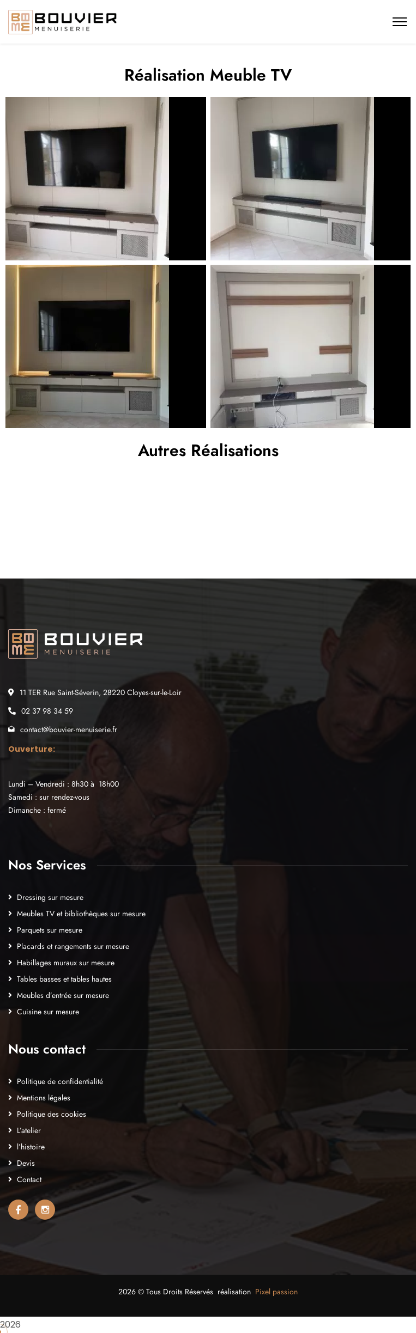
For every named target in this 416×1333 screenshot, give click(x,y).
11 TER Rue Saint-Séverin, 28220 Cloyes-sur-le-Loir (101, 692)
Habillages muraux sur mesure (65, 962)
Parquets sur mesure (49, 929)
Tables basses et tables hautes (64, 978)
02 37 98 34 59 (47, 710)
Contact (29, 1179)
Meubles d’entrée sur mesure (63, 995)
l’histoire (31, 1146)
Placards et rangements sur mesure (73, 946)
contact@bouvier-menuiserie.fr (68, 729)
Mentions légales (43, 1097)
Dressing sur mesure (50, 897)
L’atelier (29, 1130)
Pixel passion (276, 1291)
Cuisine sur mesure (48, 1011)
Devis (26, 1163)
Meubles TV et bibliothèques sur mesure (81, 913)
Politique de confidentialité (60, 1081)
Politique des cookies (51, 1114)
